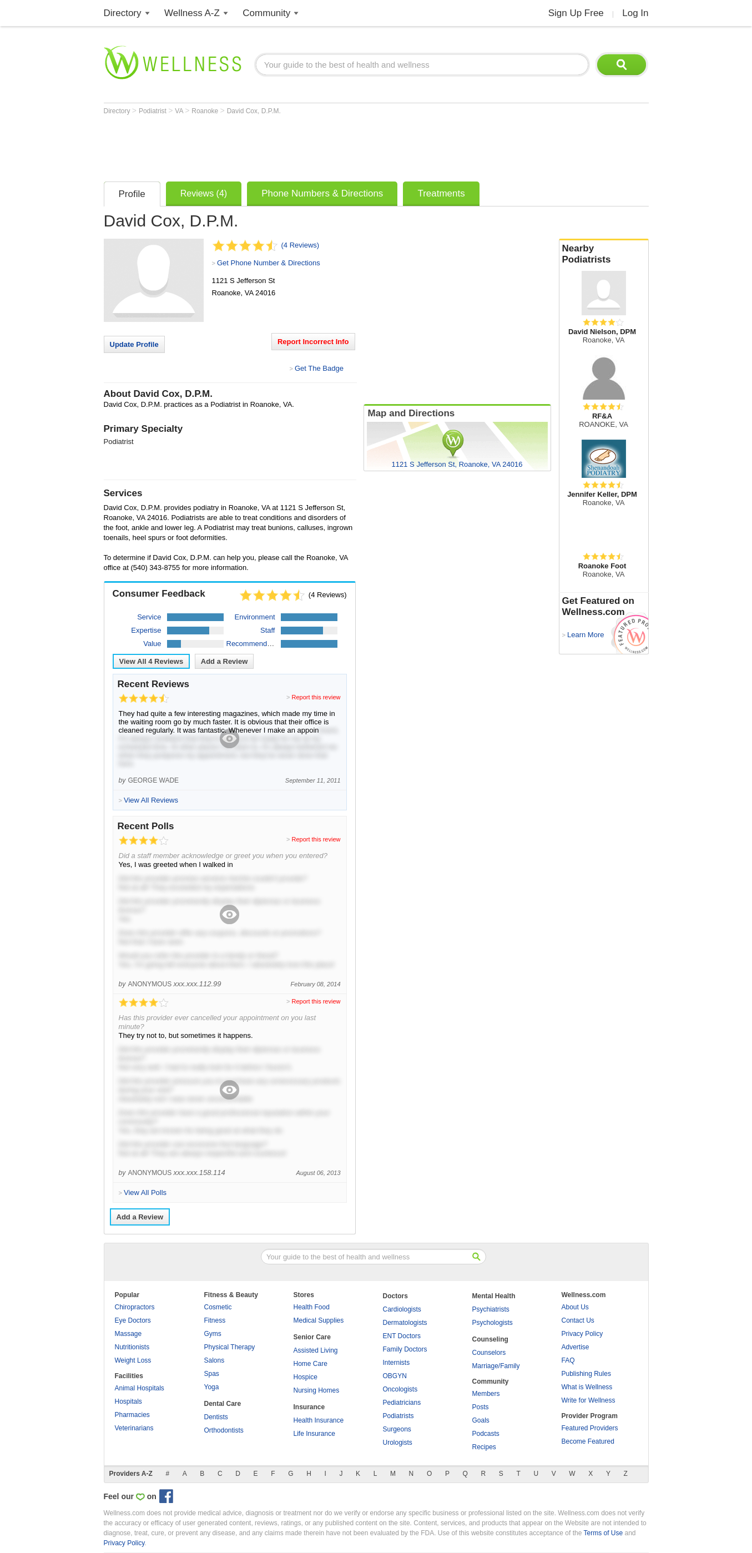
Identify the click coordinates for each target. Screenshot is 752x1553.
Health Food (312, 1307)
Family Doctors (405, 1349)
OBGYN (395, 1376)
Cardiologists (402, 1309)
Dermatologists (405, 1323)
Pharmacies (132, 1415)
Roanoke (205, 111)
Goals (480, 1420)
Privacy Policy (582, 1334)
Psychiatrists (490, 1309)
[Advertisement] (306, 145)
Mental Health (494, 1296)
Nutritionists (132, 1347)
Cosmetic (218, 1307)
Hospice (305, 1377)
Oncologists (400, 1389)
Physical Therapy (229, 1347)
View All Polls (145, 1192)
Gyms (212, 1334)
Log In (635, 13)
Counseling (490, 1339)
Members (486, 1394)
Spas (211, 1374)
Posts (480, 1407)
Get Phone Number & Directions (268, 263)
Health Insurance (319, 1420)
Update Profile (134, 344)
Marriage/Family (496, 1366)
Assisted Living (316, 1350)
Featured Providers (590, 1428)
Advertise (575, 1347)
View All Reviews (151, 661)
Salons (214, 1360)
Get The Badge (319, 368)
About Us (575, 1307)
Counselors (489, 1353)
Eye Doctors (133, 1320)
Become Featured (588, 1441)
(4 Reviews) (300, 245)
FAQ (568, 1360)
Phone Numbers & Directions (322, 193)
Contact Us (578, 1320)
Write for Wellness (588, 1400)
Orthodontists (224, 1430)
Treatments (441, 193)
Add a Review (224, 661)
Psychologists (492, 1323)
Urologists (397, 1442)
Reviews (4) (203, 193)
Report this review (315, 697)
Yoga (211, 1387)
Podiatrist (153, 111)
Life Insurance (314, 1434)
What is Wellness (587, 1387)
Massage (128, 1334)
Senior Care (312, 1337)
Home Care (310, 1364)
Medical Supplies (319, 1320)
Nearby (603, 254)
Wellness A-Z (192, 13)
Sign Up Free (576, 13)
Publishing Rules (586, 1374)
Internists (396, 1363)
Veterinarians (134, 1428)
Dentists (216, 1417)
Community (266, 13)
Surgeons (397, 1429)
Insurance (309, 1407)
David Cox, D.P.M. (254, 111)
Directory (123, 13)
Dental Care (222, 1404)
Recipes (484, 1447)
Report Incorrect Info (313, 341)
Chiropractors (135, 1307)
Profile (132, 194)
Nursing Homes (317, 1390)
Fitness (215, 1320)
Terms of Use (603, 1533)
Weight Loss (133, 1360)
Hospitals (128, 1401)
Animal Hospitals (139, 1388)
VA (180, 111)
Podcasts (485, 1434)
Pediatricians (402, 1402)
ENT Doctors (402, 1336)
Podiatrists (398, 1416)
